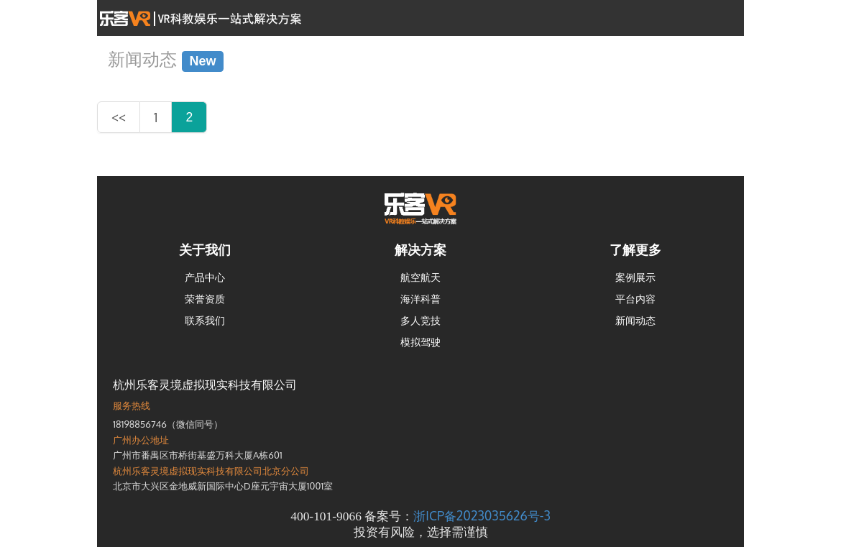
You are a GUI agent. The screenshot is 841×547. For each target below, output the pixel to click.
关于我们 (205, 249)
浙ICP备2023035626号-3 (481, 515)
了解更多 (635, 249)
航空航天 (420, 277)
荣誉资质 (205, 299)
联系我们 (205, 320)
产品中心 (205, 277)
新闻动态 (635, 320)
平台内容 (635, 299)
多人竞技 (420, 320)
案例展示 (635, 277)
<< (118, 117)
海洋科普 (420, 299)
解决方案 (420, 249)
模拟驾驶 (420, 342)
